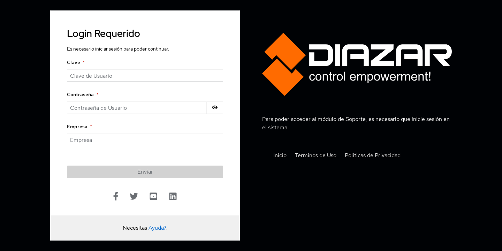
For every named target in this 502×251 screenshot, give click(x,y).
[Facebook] (116, 197)
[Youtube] (153, 197)
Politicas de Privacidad (373, 155)
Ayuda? (157, 227)
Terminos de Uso (315, 155)
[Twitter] (134, 197)
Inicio (280, 155)
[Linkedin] (173, 197)
